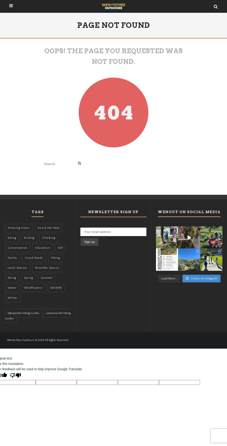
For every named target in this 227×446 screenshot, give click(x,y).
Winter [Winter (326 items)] (13, 297)
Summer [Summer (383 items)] (47, 277)
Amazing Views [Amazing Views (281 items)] (19, 227)
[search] (79, 164)
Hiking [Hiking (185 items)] (55, 257)
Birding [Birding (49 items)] (29, 237)
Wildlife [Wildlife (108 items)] (56, 287)
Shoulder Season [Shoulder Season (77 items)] (47, 267)
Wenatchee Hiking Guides (23, 313)
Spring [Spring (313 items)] (28, 277)
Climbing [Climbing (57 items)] (48, 237)
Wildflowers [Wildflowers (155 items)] (33, 287)
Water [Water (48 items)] (12, 287)
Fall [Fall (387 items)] (60, 247)
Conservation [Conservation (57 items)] (17, 247)
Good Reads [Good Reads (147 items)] (34, 257)
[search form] (60, 164)
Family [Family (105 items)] (12, 257)
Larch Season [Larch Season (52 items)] (17, 267)
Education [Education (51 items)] (42, 247)
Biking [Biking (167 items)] (12, 237)
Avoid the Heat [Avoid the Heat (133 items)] (48, 227)
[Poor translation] (16, 376)
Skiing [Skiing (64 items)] (12, 277)
